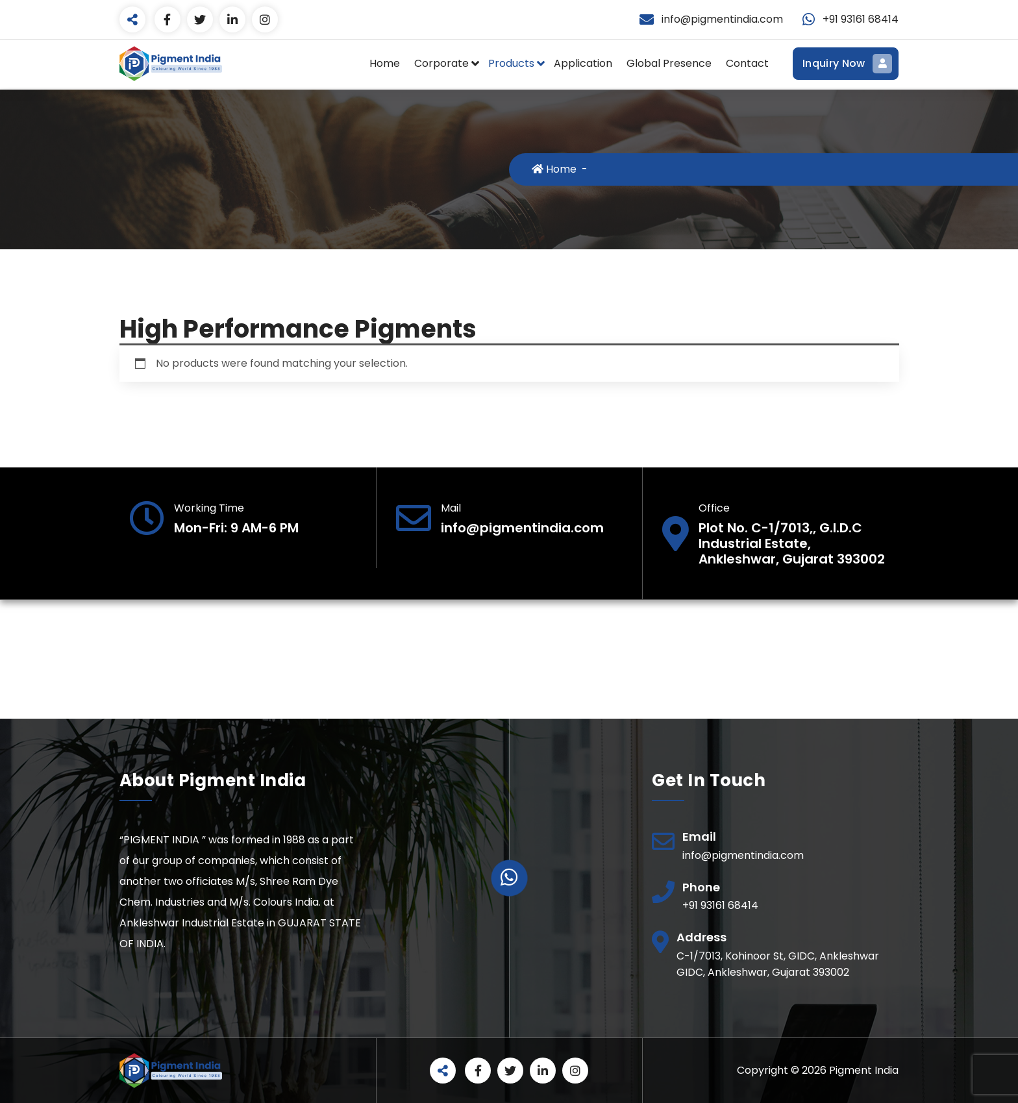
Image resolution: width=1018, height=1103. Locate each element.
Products (511, 63)
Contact (747, 63)
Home (384, 63)
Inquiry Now (845, 63)
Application (583, 63)
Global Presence (669, 63)
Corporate (441, 63)
